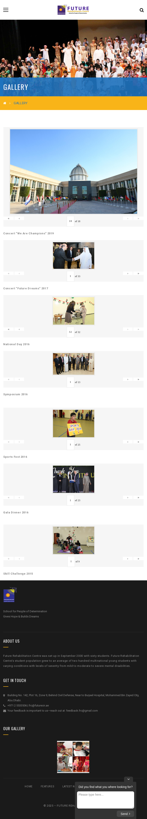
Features (47, 786)
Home (28, 786)
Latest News (71, 786)
